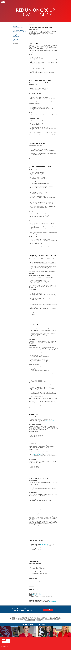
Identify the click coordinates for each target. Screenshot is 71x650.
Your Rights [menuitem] (15, 35)
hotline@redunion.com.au (34, 531)
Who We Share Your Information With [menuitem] (19, 31)
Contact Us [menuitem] (15, 40)
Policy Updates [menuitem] (15, 39)
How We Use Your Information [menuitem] (18, 30)
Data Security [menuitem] (15, 32)
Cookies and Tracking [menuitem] (17, 28)
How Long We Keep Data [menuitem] (17, 34)
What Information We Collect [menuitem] (18, 27)
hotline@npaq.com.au (29, 624)
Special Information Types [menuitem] (17, 36)
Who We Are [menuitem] (15, 26)
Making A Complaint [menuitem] (16, 37)
